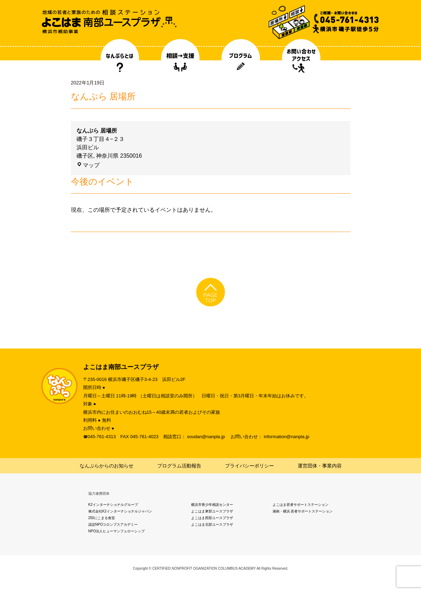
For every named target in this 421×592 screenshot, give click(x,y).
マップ (88, 165)
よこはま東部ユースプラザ (212, 511)
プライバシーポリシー (249, 466)
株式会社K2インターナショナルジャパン (120, 511)
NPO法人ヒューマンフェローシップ (116, 531)
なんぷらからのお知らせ (106, 466)
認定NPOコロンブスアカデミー (113, 524)
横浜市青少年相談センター (212, 505)
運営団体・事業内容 (320, 466)
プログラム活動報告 (179, 466)
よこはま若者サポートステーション (300, 505)
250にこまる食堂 (101, 518)
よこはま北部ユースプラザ (212, 524)
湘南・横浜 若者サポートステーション (303, 511)
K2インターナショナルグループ (113, 505)
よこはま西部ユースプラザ (212, 518)
